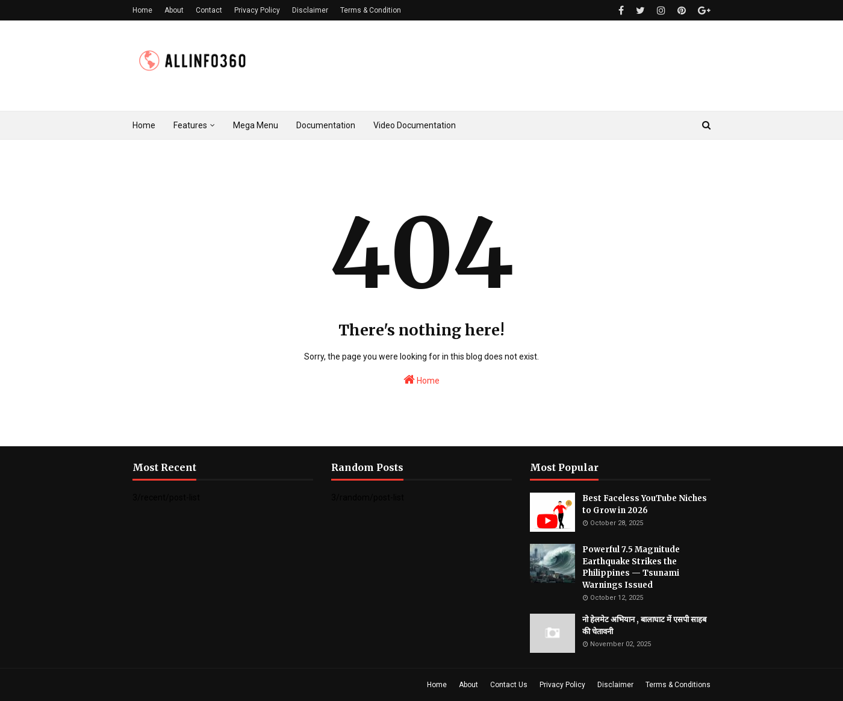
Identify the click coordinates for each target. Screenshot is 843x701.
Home (142, 10)
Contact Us (508, 685)
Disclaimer (310, 10)
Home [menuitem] (143, 125)
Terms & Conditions (678, 685)
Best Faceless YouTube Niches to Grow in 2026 (644, 504)
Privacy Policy (257, 10)
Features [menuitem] (190, 125)
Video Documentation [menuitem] (414, 125)
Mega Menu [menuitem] (255, 125)
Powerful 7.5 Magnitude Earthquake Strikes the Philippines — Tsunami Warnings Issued (631, 567)
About (174, 10)
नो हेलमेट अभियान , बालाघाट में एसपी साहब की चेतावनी (644, 625)
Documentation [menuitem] (325, 125)
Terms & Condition (370, 10)
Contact (209, 10)
